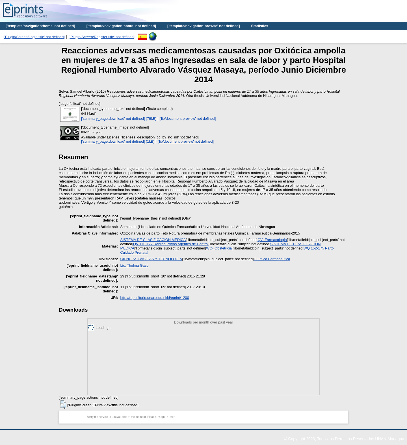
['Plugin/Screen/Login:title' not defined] (34, 37)
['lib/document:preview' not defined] (187, 118)
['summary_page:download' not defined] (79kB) (119, 118)
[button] (63, 404)
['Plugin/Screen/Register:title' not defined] (102, 37)
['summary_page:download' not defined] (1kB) (118, 141)
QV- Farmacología (272, 240)
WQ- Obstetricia (219, 248)
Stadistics (259, 26)
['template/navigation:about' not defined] (121, 26)
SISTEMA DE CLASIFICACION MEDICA (153, 240)
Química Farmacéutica (272, 259)
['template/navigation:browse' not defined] (203, 26)
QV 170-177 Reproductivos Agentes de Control (171, 244)
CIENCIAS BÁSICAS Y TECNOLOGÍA (151, 259)
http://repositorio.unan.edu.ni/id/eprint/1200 (154, 298)
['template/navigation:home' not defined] (40, 26)
